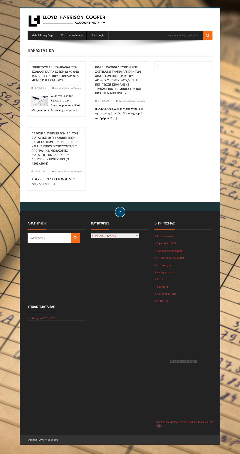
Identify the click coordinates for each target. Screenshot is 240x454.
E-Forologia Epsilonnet (170, 258)
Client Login (97, 35)
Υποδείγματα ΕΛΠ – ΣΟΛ (41, 318)
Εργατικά (162, 287)
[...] (78, 110)
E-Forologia (164, 265)
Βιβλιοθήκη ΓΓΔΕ (167, 244)
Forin (160, 279)
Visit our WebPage (72, 35)
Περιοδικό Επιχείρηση (170, 251)
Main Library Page (42, 35)
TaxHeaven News (167, 236)
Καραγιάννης (164, 272)
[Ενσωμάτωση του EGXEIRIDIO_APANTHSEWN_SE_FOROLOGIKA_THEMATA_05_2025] (183, 361)
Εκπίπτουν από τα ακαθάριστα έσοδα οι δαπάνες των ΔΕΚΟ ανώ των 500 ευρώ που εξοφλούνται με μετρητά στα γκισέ (56, 74)
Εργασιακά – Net (166, 294)
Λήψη (158, 425)
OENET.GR (163, 301)
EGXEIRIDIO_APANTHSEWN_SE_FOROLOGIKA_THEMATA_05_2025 (183, 422)
